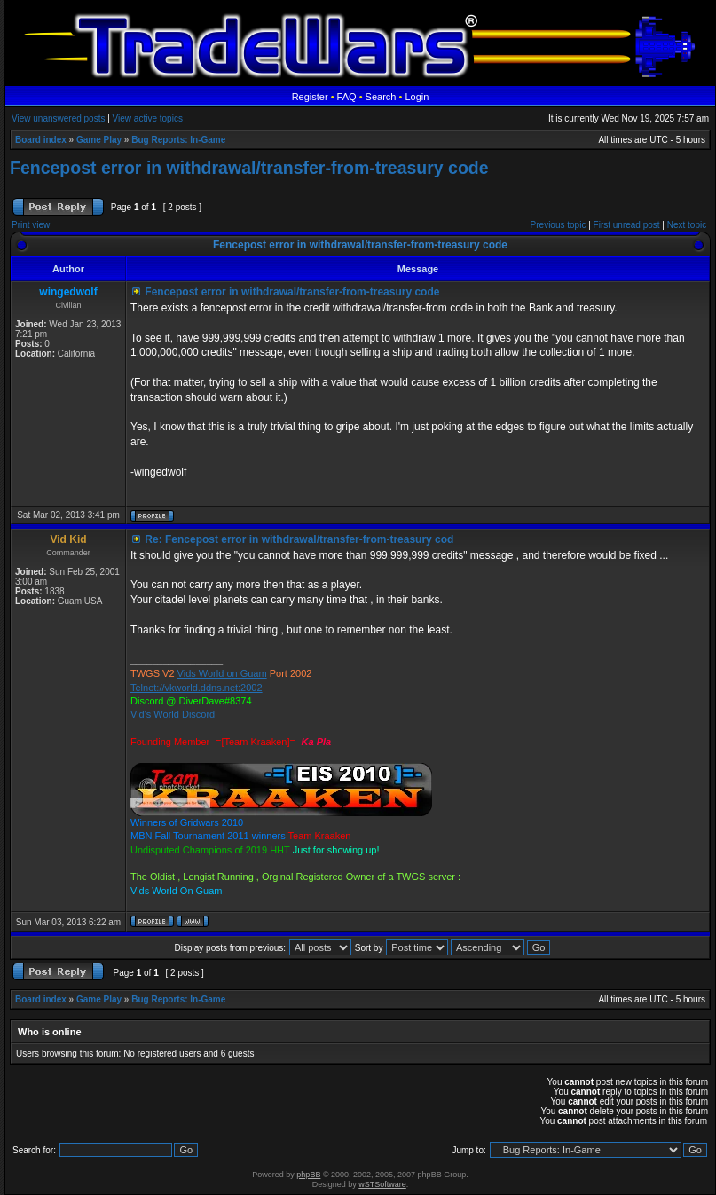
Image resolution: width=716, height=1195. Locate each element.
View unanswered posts (58, 118)
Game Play (99, 140)
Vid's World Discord (172, 714)
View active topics (148, 118)
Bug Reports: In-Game (178, 140)
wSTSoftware (382, 1184)
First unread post (627, 225)
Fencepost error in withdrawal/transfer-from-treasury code (249, 167)
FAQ (347, 96)
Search (381, 96)
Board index (41, 140)
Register (310, 96)
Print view (31, 225)
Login (417, 96)
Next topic (686, 225)
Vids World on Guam (222, 673)
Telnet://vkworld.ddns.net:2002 (196, 687)
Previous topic (558, 225)
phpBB (308, 1174)
